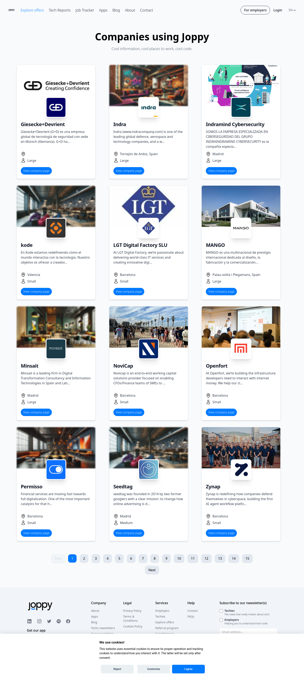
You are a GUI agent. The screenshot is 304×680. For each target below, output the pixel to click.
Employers (162, 611)
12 (206, 558)
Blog (116, 10)
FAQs (191, 616)
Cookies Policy (132, 626)
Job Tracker (85, 10)
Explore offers (32, 10)
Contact (146, 10)
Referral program (167, 628)
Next (152, 570)
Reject (117, 669)
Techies (160, 616)
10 (179, 558)
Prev (58, 558)
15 (247, 558)
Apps (103, 10)
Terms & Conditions (130, 618)
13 (220, 558)
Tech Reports (60, 10)
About (130, 10)
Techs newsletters (103, 628)
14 (233, 558)
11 (193, 558)
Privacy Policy (132, 611)
